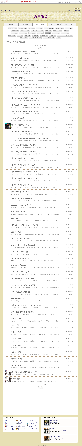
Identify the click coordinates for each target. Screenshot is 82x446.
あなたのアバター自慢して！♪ (57, 436)
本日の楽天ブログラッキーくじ (57, 420)
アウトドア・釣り (32, 422)
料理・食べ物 (9, 428)
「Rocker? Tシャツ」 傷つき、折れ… (59, 430)
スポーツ (30, 420)
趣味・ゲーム (20, 422)
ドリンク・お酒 (9, 429)
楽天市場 (79, 2)
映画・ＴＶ (19, 423)
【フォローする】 (70, 10)
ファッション (9, 422)
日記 (6, 10)
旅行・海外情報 (20, 428)
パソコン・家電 (31, 425)
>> (63, 2)
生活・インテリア (10, 426)
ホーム (2, 10)
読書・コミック (20, 426)
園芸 (18, 429)
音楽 (18, 425)
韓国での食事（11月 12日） (57, 438)
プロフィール (11, 10)
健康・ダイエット (10, 425)
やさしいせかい (53, 422)
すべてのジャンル (32, 428)
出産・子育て (9, 420)
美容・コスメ (9, 423)
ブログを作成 (73, 2)
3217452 (76, 8)
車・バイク (30, 423)
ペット (18, 420)
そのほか (4, 2)
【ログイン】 (78, 10)
